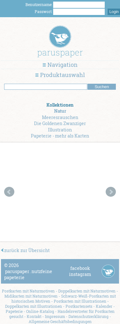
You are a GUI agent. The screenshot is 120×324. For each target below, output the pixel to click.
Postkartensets (79, 306)
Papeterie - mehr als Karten (60, 136)
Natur (60, 111)
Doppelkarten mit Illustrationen (33, 306)
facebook (80, 268)
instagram (80, 274)
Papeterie (14, 311)
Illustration (60, 130)
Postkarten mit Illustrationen (80, 301)
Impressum (55, 316)
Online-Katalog (40, 311)
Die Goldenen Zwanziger (60, 123)
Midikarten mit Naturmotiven (31, 296)
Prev (9, 192)
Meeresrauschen (60, 117)
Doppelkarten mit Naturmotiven (87, 290)
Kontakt (34, 316)
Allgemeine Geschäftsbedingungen (60, 321)
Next (111, 192)
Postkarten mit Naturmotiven (28, 290)
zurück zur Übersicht (25, 250)
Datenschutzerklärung (88, 316)
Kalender (104, 306)
